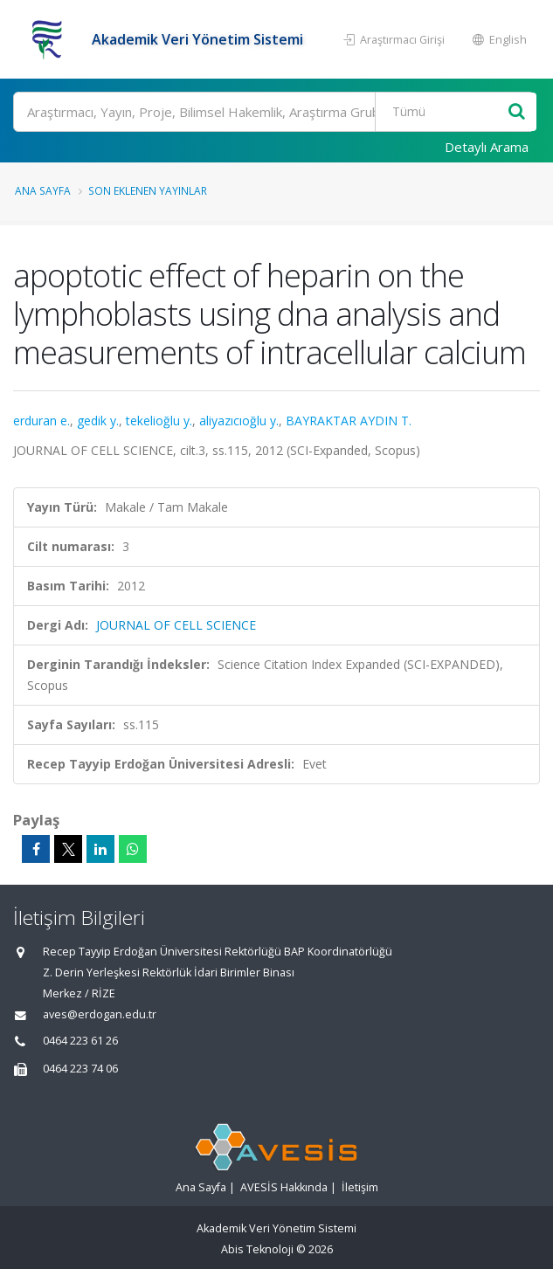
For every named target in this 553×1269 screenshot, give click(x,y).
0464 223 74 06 (80, 1068)
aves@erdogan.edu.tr (99, 1014)
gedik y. (98, 420)
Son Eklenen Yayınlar (147, 190)
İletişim (360, 1187)
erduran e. (41, 420)
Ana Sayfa (43, 190)
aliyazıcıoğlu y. (239, 420)
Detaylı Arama (487, 146)
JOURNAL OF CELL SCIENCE (176, 625)
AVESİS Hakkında (284, 1187)
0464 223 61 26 (80, 1040)
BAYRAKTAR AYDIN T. (348, 420)
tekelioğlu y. (159, 420)
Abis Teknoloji (257, 1249)
